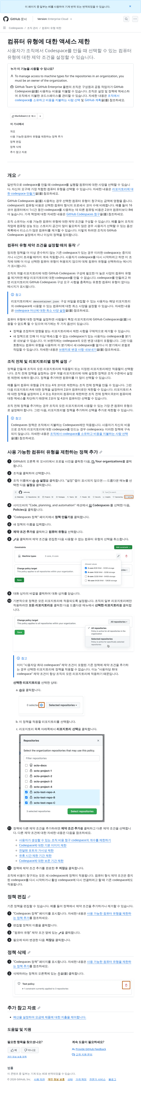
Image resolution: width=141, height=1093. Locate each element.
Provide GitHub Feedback (89, 1049)
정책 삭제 (18, 952)
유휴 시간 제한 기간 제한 (35, 856)
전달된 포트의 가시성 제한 (36, 850)
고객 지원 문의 (82, 1054)
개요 (14, 175)
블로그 (112, 1079)
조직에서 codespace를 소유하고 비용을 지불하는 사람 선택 (89, 434)
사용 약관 (39, 1079)
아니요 (30, 1050)
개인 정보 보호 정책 (17, 1056)
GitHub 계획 (93, 100)
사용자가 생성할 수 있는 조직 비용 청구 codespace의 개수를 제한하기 (65, 840)
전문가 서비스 (97, 1079)
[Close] (130, 6)
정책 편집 (18, 896)
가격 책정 (81, 1079)
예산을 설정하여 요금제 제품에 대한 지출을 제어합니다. (49, 1017)
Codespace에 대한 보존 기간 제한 (41, 861)
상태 (70, 1079)
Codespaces (16, 28)
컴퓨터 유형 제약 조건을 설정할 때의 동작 (43, 245)
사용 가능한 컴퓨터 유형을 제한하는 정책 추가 (54, 452)
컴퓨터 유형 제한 (51, 28)
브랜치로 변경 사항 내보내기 (77, 349)
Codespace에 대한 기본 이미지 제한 (42, 845)
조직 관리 (32, 28)
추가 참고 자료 (23, 1008)
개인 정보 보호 (56, 1079)
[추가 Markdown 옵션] (40, 116)
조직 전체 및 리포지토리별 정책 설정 (39, 361)
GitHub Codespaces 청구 (83, 214)
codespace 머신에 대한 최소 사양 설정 (40, 310)
